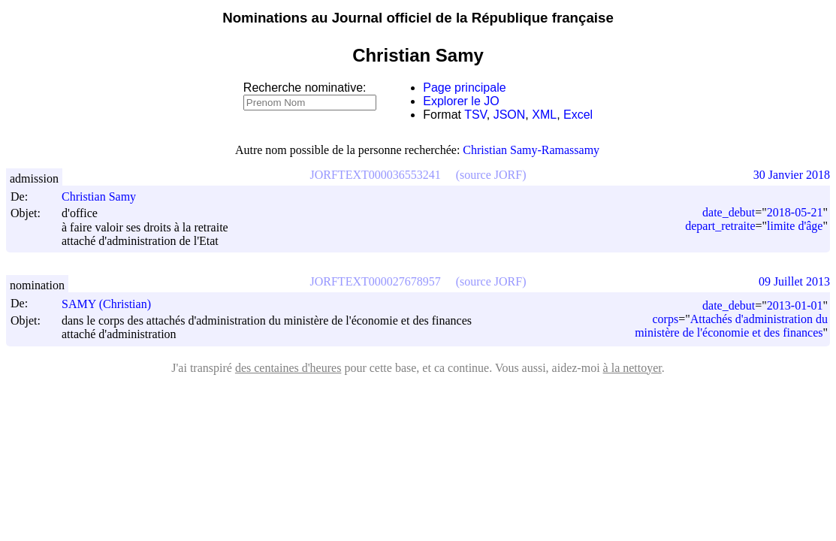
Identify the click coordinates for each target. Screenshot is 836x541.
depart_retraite (720, 225)
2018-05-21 (795, 212)
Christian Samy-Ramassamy (531, 150)
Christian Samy (105, 196)
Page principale (464, 87)
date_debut (728, 212)
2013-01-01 (795, 305)
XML (544, 114)
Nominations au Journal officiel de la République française (418, 18)
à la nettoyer (632, 367)
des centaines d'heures (288, 367)
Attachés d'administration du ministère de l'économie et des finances (731, 326)
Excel (578, 114)
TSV (475, 114)
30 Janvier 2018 (791, 174)
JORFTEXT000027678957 (375, 281)
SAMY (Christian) (113, 304)
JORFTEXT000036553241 (375, 174)
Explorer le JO (461, 101)
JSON (509, 114)
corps (665, 319)
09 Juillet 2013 (794, 281)
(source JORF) (491, 174)
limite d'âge (794, 225)
